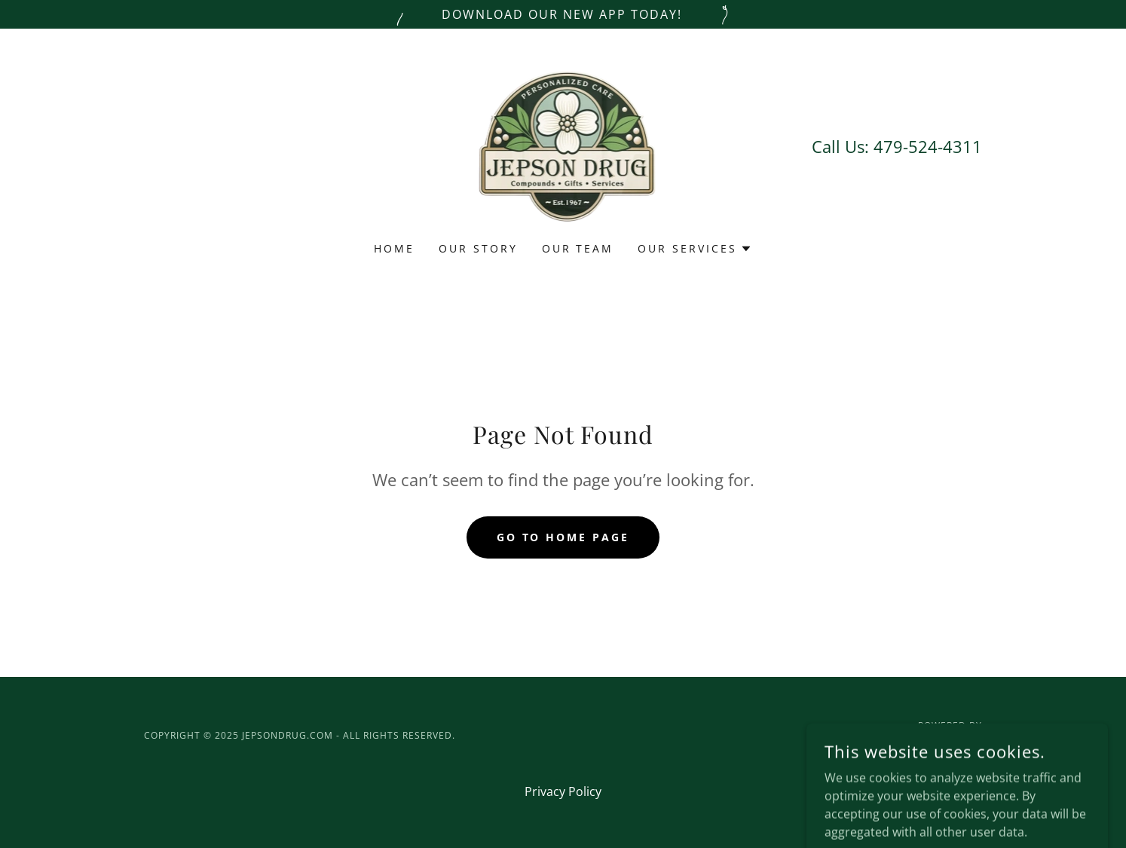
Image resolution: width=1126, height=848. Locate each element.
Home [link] (394, 248)
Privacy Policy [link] (563, 791)
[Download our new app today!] (563, 14)
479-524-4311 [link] (928, 146)
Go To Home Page (563, 537)
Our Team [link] (578, 248)
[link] (563, 144)
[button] (695, 249)
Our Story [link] (478, 248)
